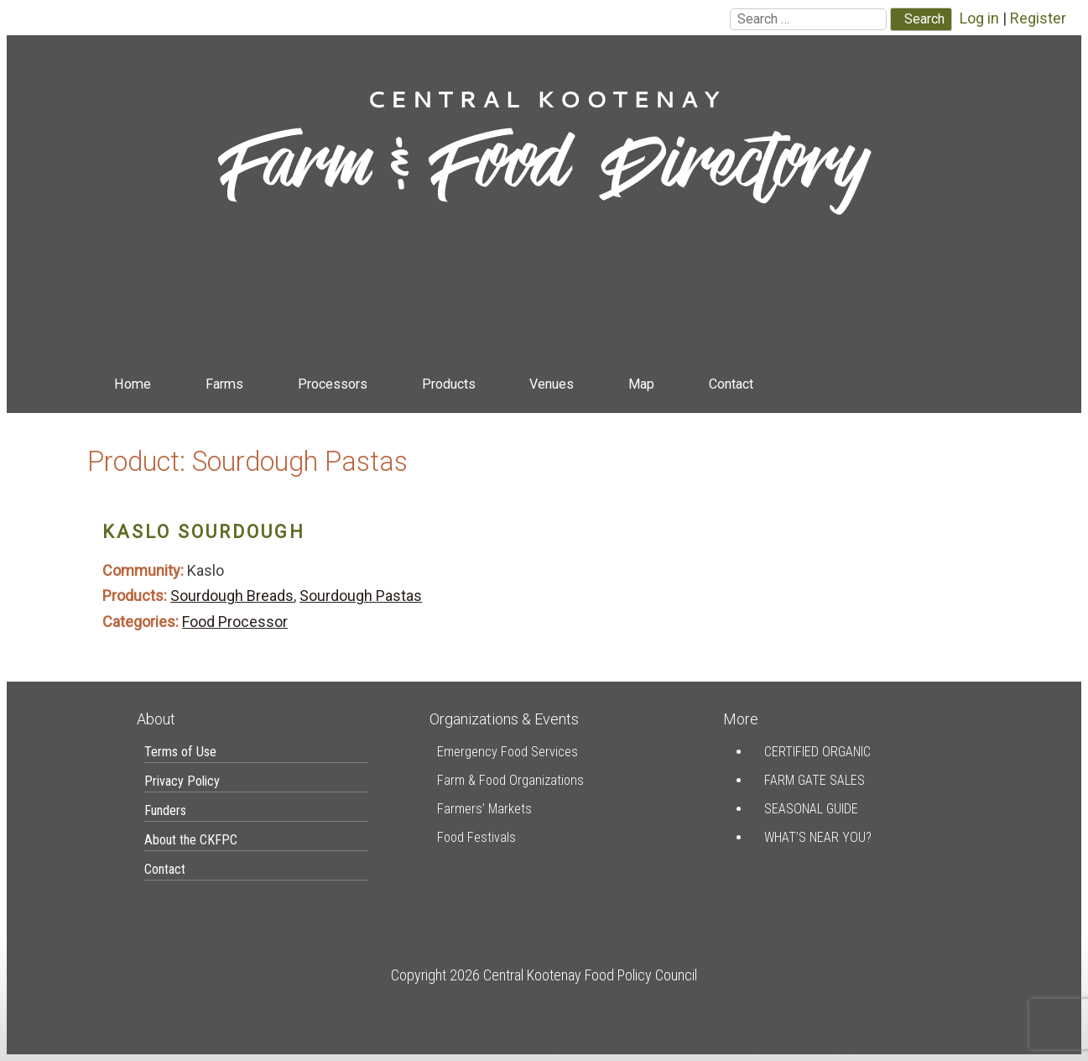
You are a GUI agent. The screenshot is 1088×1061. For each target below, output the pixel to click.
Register (1038, 18)
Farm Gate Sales (814, 780)
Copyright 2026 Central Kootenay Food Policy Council (544, 975)
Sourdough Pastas (360, 595)
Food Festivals (476, 837)
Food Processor (235, 621)
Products (449, 384)
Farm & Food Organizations (510, 780)
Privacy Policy (182, 781)
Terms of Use (180, 752)
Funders (165, 810)
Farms (224, 384)
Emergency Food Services (507, 752)
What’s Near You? (818, 837)
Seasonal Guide (811, 809)
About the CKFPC (190, 840)
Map (641, 384)
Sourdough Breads (232, 595)
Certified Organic (817, 752)
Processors (332, 384)
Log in (979, 18)
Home (132, 384)
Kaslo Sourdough (203, 531)
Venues (551, 384)
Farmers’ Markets (484, 809)
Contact (731, 384)
